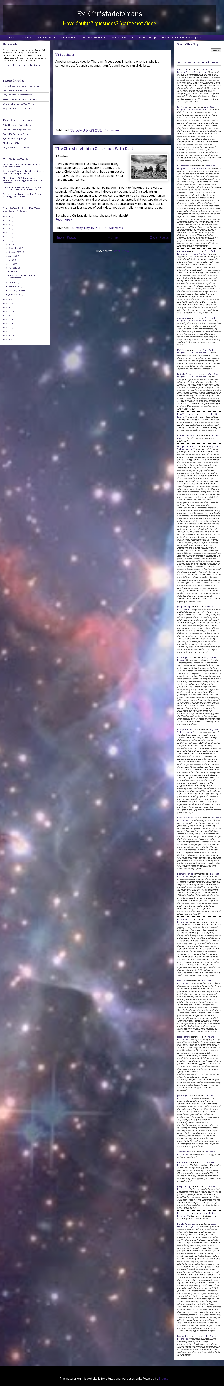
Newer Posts (65, 237)
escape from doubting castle (197, 1225)
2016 (8, 307)
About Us (26, 37)
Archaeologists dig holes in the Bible (20, 99)
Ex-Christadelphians (109, 13)
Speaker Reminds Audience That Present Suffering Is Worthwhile (22, 195)
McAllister (182, 350)
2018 (8, 299)
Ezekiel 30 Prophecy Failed (15, 134)
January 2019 (14, 294)
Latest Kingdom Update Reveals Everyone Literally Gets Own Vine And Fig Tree (23, 188)
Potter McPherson (186, 817)
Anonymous (183, 251)
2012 (8, 323)
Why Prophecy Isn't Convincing (17, 147)
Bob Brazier (182, 1162)
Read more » (63, 219)
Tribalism (64, 54)
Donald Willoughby (186, 1223)
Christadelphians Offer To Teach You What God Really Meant (23, 165)
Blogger (164, 1378)
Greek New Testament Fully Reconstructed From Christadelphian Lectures (23, 172)
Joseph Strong (183, 606)
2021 (8, 236)
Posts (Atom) (121, 251)
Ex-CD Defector (184, 374)
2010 (8, 331)
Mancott (181, 980)
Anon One (182, 69)
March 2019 (14, 286)
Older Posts (159, 237)
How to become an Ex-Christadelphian (181, 37)
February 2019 (15, 290)
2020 (8, 240)
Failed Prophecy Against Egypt (17, 125)
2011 (8, 327)
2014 (8, 315)
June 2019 (13, 264)
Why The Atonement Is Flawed (17, 94)
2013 (8, 319)
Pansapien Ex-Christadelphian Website (57, 37)
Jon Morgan (182, 106)
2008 (8, 339)
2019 (8, 244)
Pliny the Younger (186, 414)
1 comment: (113, 130)
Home (12, 37)
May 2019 (13, 268)
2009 (8, 335)
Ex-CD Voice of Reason (94, 37)
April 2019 (13, 282)
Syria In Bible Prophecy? (14, 138)
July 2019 (12, 259)
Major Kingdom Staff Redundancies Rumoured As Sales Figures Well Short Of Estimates (22, 180)
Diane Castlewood (185, 435)
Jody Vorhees (183, 1336)
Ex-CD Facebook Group (144, 37)
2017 (8, 303)
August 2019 (14, 256)
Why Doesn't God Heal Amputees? (19, 108)
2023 (8, 228)
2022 (8, 232)
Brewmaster (183, 165)
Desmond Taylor (185, 873)
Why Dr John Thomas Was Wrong (18, 103)
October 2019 (15, 252)
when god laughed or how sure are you (195, 70)
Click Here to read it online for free (25, 65)
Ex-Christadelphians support (16, 90)
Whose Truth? (119, 37)
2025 (8, 220)
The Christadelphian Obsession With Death (95, 148)
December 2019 (16, 248)
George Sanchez (185, 446)
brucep (180, 1213)
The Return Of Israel (12, 143)
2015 (8, 311)
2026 (8, 216)
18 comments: (114, 228)
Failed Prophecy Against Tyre (17, 129)
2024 (8, 224)
